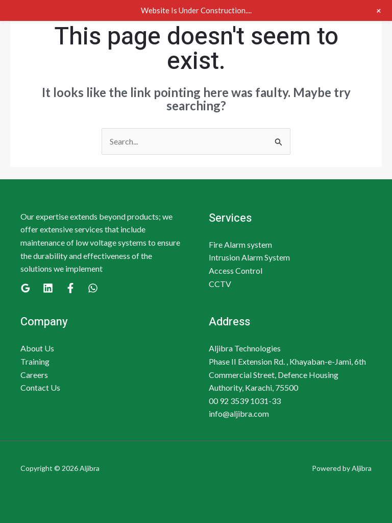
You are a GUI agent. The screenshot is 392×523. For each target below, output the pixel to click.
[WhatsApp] (93, 288)
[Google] (25, 288)
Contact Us (40, 387)
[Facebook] (70, 288)
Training (35, 361)
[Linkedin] (48, 288)
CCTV (220, 284)
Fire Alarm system (240, 244)
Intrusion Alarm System (249, 257)
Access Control (235, 270)
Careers (34, 374)
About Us (37, 348)
